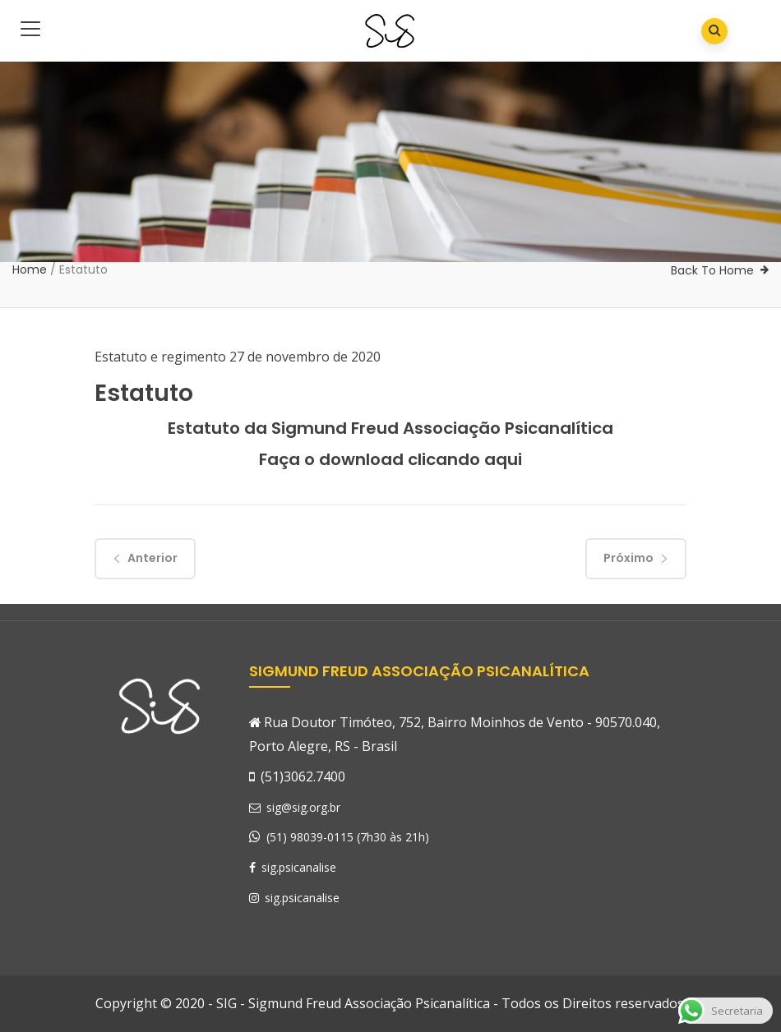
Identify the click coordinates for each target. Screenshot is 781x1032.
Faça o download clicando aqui (390, 459)
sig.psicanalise (292, 867)
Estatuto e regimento (160, 357)
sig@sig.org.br (294, 807)
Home (29, 269)
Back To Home (712, 270)
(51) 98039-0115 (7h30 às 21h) (347, 837)
